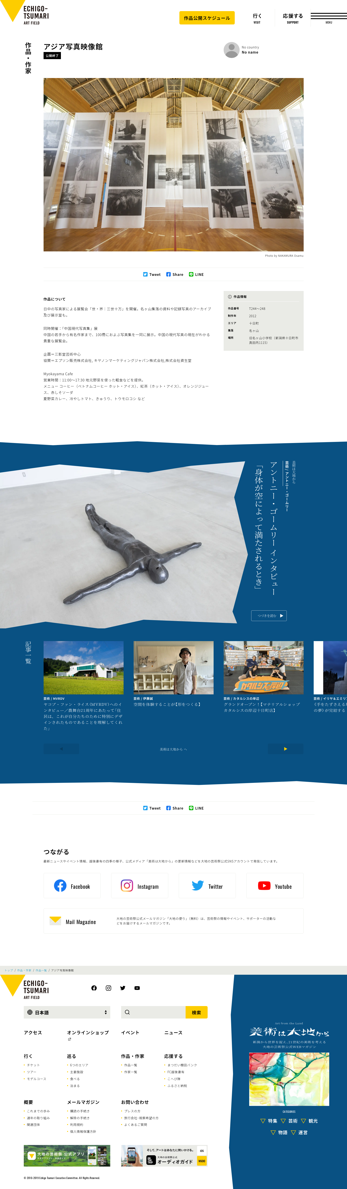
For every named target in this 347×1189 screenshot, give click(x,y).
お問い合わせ (135, 1102)
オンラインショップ (88, 1032)
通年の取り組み (38, 1118)
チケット (33, 1065)
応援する (173, 1056)
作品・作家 (28, 58)
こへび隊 (174, 1079)
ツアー (32, 1072)
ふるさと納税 (177, 1085)
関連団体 (33, 1124)
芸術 (293, 1120)
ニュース (173, 1032)
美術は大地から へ (173, 749)
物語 (283, 1132)
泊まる (75, 1085)
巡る (71, 1056)
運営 (303, 1132)
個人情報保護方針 (83, 1131)
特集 (272, 1120)
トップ (8, 970)
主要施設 (76, 1072)
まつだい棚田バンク (182, 1065)
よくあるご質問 (135, 1124)
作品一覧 (41, 970)
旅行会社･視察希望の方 (141, 1118)
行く (28, 1056)
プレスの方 (132, 1111)
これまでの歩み (38, 1111)
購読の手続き (80, 1111)
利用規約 (76, 1124)
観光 (313, 1120)
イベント (130, 1032)
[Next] (285, 749)
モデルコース (36, 1079)
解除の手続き (80, 1118)
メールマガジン (83, 1102)
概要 (28, 1102)
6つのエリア (79, 1065)
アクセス (33, 1032)
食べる (75, 1079)
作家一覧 (130, 1072)
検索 (196, 1012)
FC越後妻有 (176, 1072)
